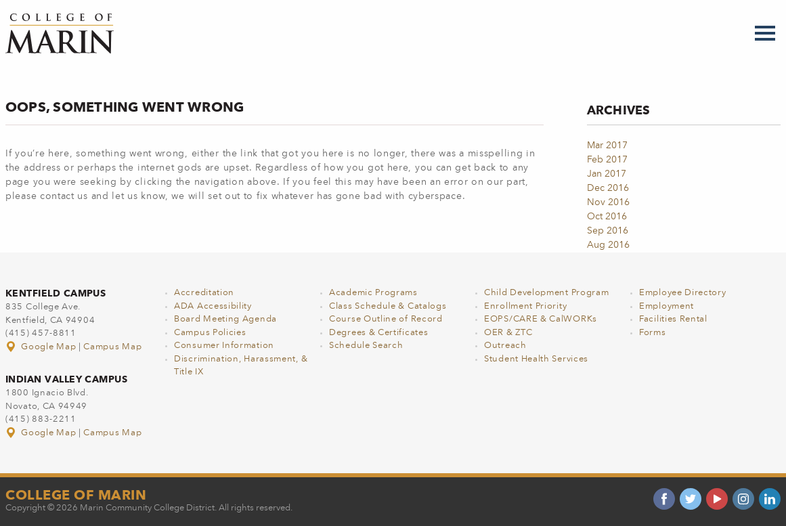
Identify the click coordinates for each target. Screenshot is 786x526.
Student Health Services (536, 359)
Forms (652, 332)
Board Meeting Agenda (225, 319)
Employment (666, 306)
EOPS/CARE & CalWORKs (540, 319)
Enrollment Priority (525, 306)
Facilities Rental (673, 319)
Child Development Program (546, 292)
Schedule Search (366, 345)
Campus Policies (210, 332)
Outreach (505, 345)
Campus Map (112, 347)
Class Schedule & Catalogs (388, 306)
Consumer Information (224, 345)
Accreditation (204, 292)
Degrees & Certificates (378, 332)
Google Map (42, 347)
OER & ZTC (508, 332)
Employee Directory (682, 292)
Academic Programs (373, 292)
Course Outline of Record (386, 319)
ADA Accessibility (213, 306)
